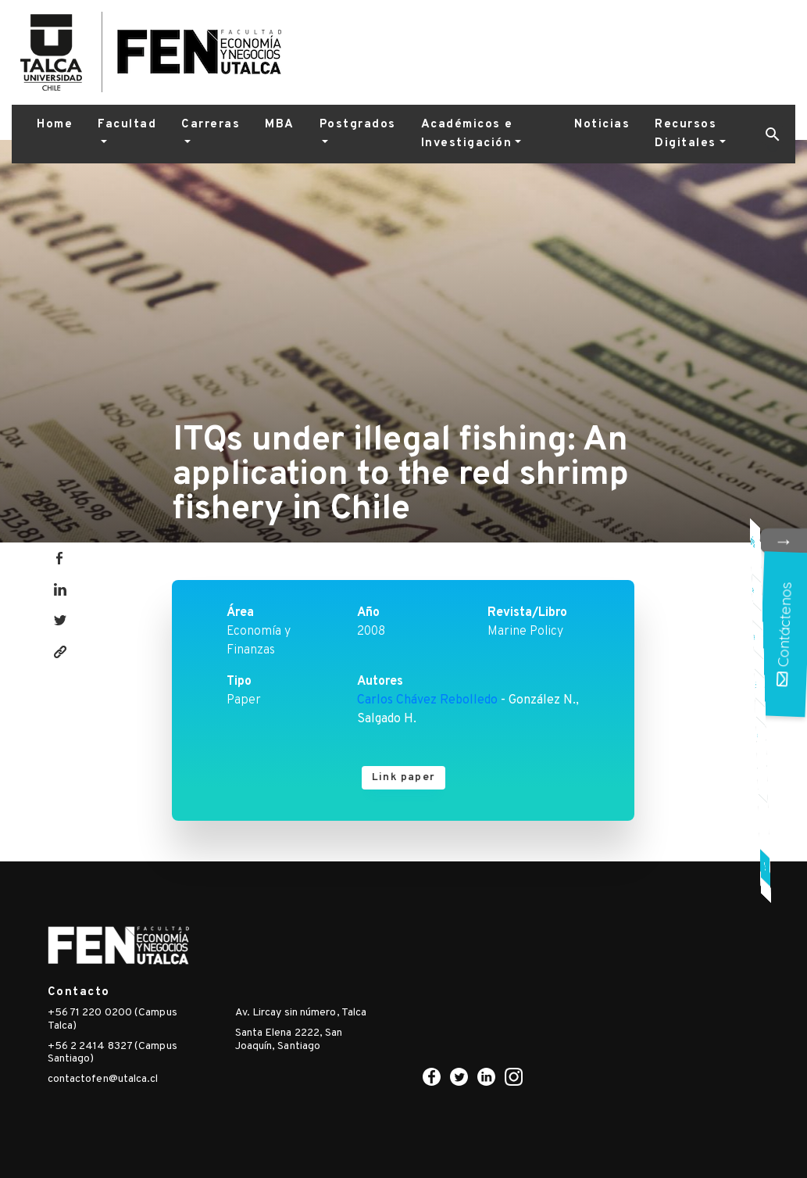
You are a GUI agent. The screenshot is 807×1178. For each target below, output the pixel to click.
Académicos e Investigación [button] (467, 134)
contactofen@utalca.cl (103, 1079)
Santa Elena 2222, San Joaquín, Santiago (289, 1039)
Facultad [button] (127, 124)
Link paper (403, 777)
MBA (280, 124)
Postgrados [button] (358, 124)
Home (55, 124)
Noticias (602, 124)
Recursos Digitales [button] (685, 134)
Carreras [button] (210, 124)
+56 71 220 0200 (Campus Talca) (112, 1019)
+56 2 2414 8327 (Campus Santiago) (112, 1053)
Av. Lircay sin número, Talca (301, 1012)
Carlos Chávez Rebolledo (427, 700)
